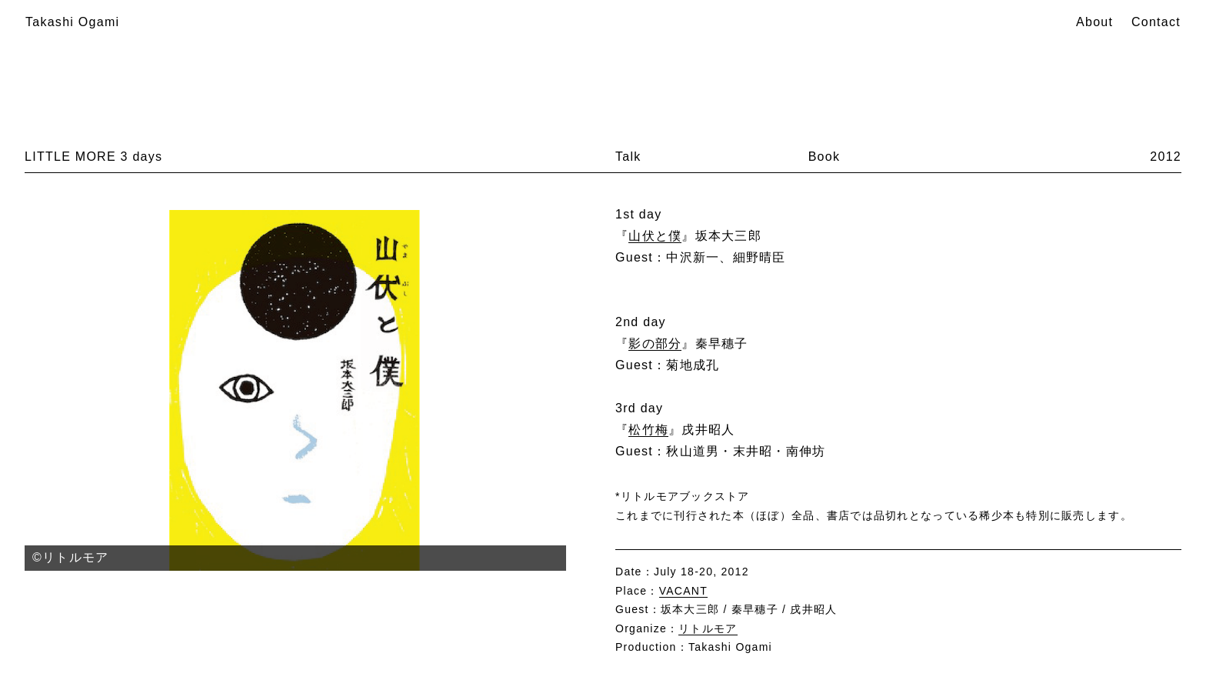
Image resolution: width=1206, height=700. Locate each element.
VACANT (683, 591)
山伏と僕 (654, 235)
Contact (1156, 21)
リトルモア (707, 628)
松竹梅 (648, 429)
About (1094, 21)
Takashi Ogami (72, 21)
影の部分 (654, 343)
